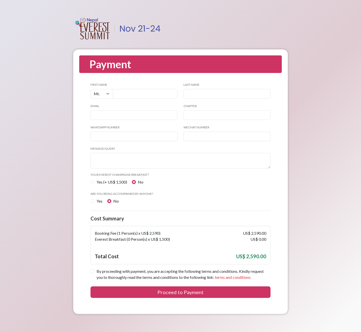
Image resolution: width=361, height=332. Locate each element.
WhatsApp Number (105, 127)
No (140, 182)
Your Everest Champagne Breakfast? (120, 175)
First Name (99, 85)
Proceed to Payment (180, 292)
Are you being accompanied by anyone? (122, 194)
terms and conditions (233, 277)
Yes (100, 201)
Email (95, 106)
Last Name (192, 85)
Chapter (190, 106)
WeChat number (196, 127)
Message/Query (103, 148)
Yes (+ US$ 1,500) (112, 182)
